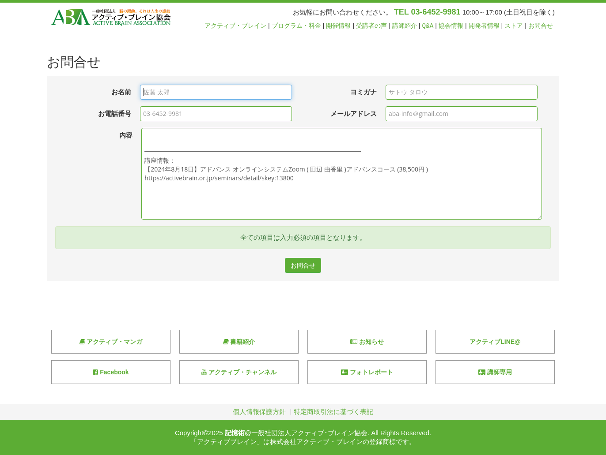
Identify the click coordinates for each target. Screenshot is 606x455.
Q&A (428, 26)
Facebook (111, 372)
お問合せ (540, 26)
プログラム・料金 (296, 26)
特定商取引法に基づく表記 (333, 411)
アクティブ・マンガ (111, 341)
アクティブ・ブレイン (235, 26)
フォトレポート (367, 372)
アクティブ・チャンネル (238, 372)
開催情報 (338, 26)
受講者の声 (371, 26)
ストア (513, 26)
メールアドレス (353, 113)
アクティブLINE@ (495, 341)
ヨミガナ (363, 92)
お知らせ (367, 341)
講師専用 (495, 372)
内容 (126, 135)
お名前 (121, 92)
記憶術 (235, 432)
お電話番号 (114, 113)
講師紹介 (404, 26)
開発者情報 (484, 26)
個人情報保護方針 (259, 411)
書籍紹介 (239, 341)
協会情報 (451, 26)
